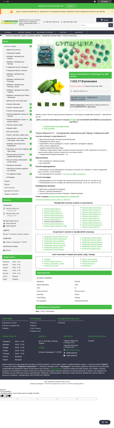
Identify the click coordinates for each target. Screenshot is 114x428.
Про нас (63, 32)
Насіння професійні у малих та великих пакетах (23, 36)
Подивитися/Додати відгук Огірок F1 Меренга (53, 199)
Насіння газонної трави (15, 125)
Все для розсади (12, 131)
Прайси (7, 181)
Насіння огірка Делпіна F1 (91, 210)
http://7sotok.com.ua (12, 221)
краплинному (68, 174)
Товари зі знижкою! (11, 194)
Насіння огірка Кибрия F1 (91, 220)
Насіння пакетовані (13, 104)
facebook (62, 323)
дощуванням (80, 174)
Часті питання (49, 128)
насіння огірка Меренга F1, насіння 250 (64, 196)
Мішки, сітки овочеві (89, 259)
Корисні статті (36, 331)
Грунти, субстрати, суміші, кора (17, 135)
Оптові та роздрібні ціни (11, 325)
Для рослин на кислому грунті (17, 101)
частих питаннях (56, 368)
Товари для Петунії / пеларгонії (17, 67)
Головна (7, 32)
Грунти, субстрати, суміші (54, 263)
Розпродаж (11, 177)
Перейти (70, 6)
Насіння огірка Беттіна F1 (92, 208)
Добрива (47, 259)
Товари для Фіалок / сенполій (17, 70)
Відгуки (7, 184)
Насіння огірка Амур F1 (52, 209)
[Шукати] (110, 25)
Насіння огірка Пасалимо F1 (92, 225)
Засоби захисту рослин (52, 261)
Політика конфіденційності (76, 383)
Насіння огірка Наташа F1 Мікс (55, 226)
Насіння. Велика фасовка (15, 111)
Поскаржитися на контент (58, 383)
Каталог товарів (24, 32)
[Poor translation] (8, 396)
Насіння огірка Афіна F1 (91, 218)
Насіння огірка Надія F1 (90, 216)
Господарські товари (14, 174)
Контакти (79, 32)
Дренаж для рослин (13, 50)
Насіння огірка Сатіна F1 (91, 212)
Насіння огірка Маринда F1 (54, 217)
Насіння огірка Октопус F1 (92, 223)
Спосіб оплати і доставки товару (56, 126)
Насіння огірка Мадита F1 (91, 214)
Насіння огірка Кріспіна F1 (53, 215)
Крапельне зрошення (89, 261)
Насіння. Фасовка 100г (14, 107)
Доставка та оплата (45, 32)
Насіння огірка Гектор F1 (53, 213)
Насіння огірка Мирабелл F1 (54, 224)
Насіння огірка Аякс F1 (52, 211)
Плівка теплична (88, 263)
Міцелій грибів (12, 128)
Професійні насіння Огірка (51, 36)
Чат (105, 422)
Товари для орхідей (13, 53)
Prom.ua (67, 381)
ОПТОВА (73, 120)
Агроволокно (86, 265)
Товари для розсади (51, 265)
